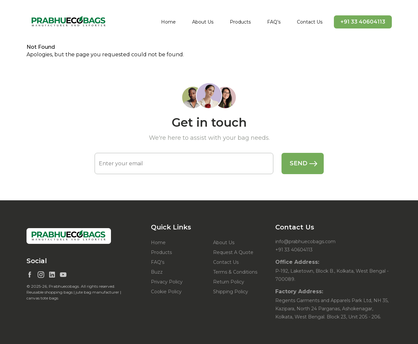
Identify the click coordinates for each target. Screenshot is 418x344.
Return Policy (228, 282)
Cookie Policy (166, 292)
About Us (202, 22)
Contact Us (309, 22)
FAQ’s (274, 22)
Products (240, 22)
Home (168, 22)
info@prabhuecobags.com (305, 241)
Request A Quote (233, 252)
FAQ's (157, 262)
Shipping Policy (230, 292)
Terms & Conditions (235, 272)
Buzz (157, 272)
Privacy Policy (167, 282)
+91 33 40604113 (362, 22)
